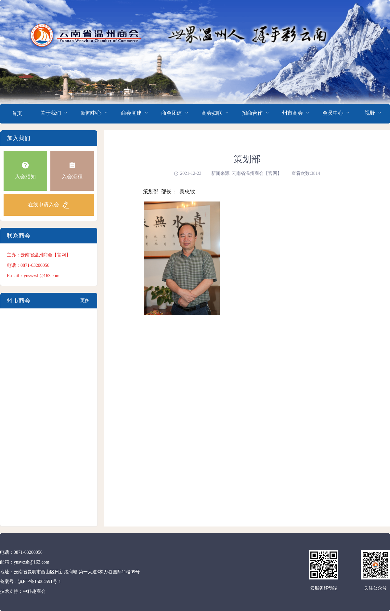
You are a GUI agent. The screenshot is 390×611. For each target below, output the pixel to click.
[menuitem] (17, 114)
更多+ (84, 303)
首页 (17, 113)
